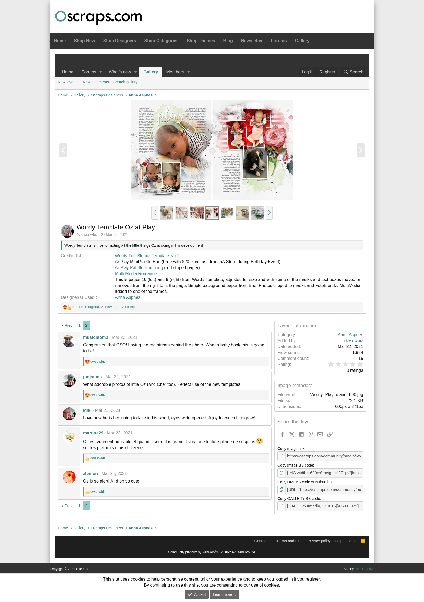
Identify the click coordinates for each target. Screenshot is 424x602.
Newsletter (252, 40)
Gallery (302, 40)
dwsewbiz (89, 234)
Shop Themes (201, 40)
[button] (101, 72)
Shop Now (84, 40)
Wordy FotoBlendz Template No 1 (147, 255)
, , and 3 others (103, 307)
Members (175, 72)
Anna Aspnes (127, 297)
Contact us (263, 539)
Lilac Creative (364, 568)
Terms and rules (290, 539)
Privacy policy (319, 539)
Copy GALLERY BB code (298, 498)
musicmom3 (95, 337)
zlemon (90, 473)
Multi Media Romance (136, 273)
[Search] (353, 72)
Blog (228, 40)
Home (60, 40)
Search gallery (125, 82)
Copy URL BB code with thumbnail (306, 481)
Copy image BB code (295, 465)
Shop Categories (161, 40)
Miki (87, 410)
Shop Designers (119, 40)
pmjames (92, 376)
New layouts (68, 82)
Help (339, 539)
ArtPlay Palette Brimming (139, 267)
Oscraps (98, 18)
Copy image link (290, 448)
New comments (96, 82)
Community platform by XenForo (212, 551)
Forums (279, 40)
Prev (68, 325)
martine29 (93, 433)
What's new (120, 72)
